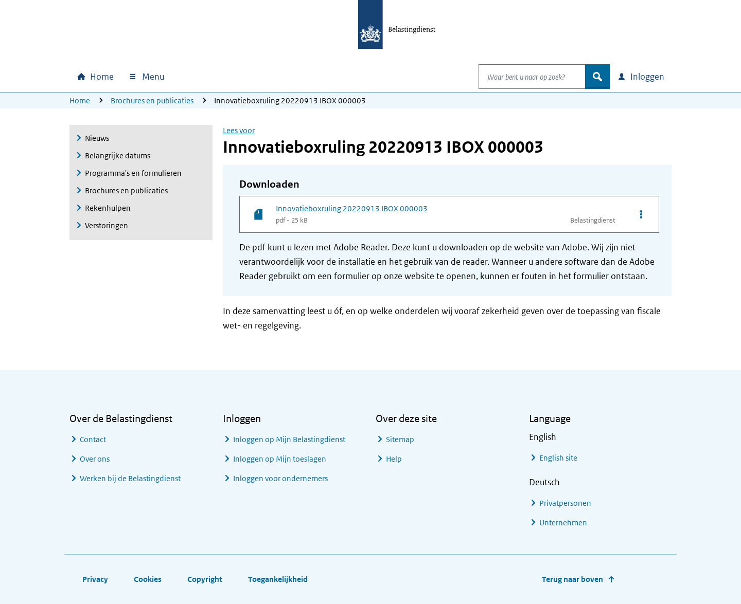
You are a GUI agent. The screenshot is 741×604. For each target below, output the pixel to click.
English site (558, 458)
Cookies (148, 579)
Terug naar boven (572, 579)
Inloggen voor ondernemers (280, 478)
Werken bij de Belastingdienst (130, 478)
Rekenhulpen (108, 208)
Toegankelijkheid (278, 579)
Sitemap (400, 439)
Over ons (95, 459)
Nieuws (97, 138)
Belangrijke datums (117, 155)
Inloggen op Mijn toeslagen (279, 459)
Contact (93, 439)
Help (394, 459)
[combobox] (521, 76)
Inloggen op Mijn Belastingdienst (289, 439)
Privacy (95, 579)
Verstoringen (106, 225)
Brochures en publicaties (152, 100)
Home (79, 100)
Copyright (204, 579)
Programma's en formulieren (133, 173)
